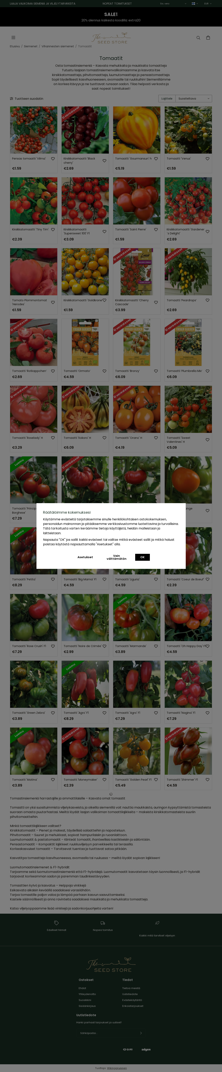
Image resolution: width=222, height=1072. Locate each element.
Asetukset (85, 557)
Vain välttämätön (116, 557)
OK (142, 557)
